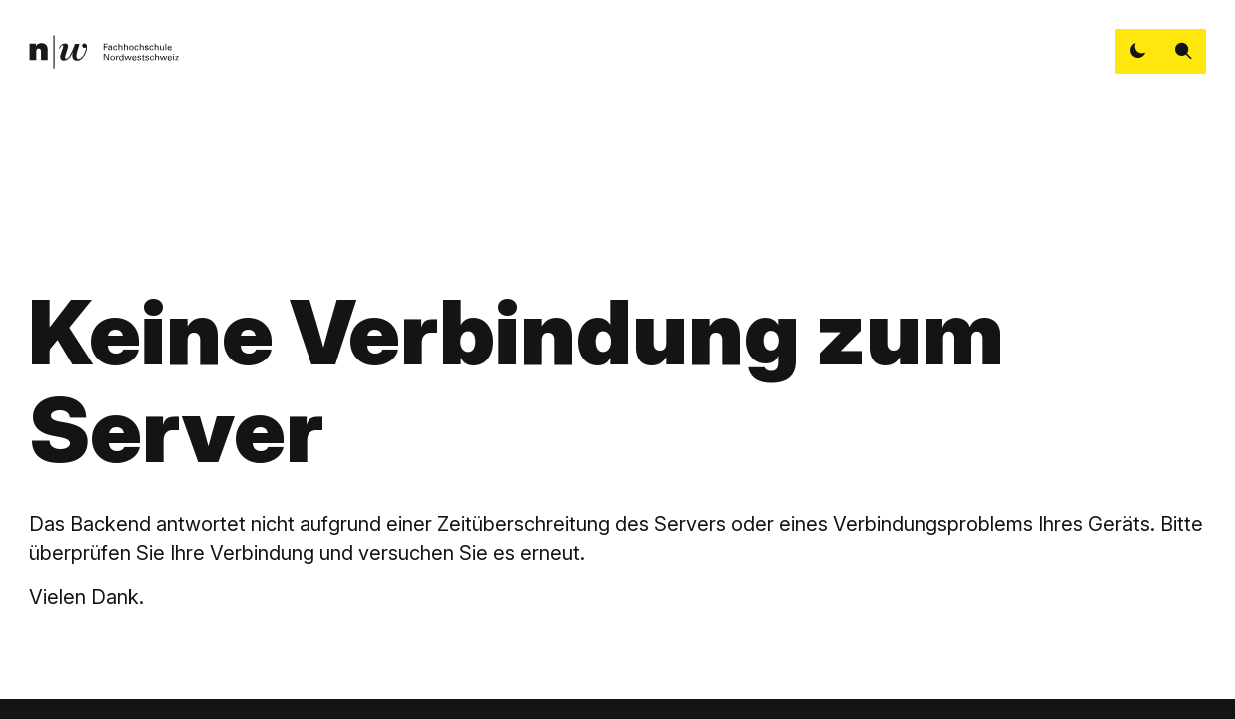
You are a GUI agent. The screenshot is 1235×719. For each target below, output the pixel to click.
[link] (104, 52)
